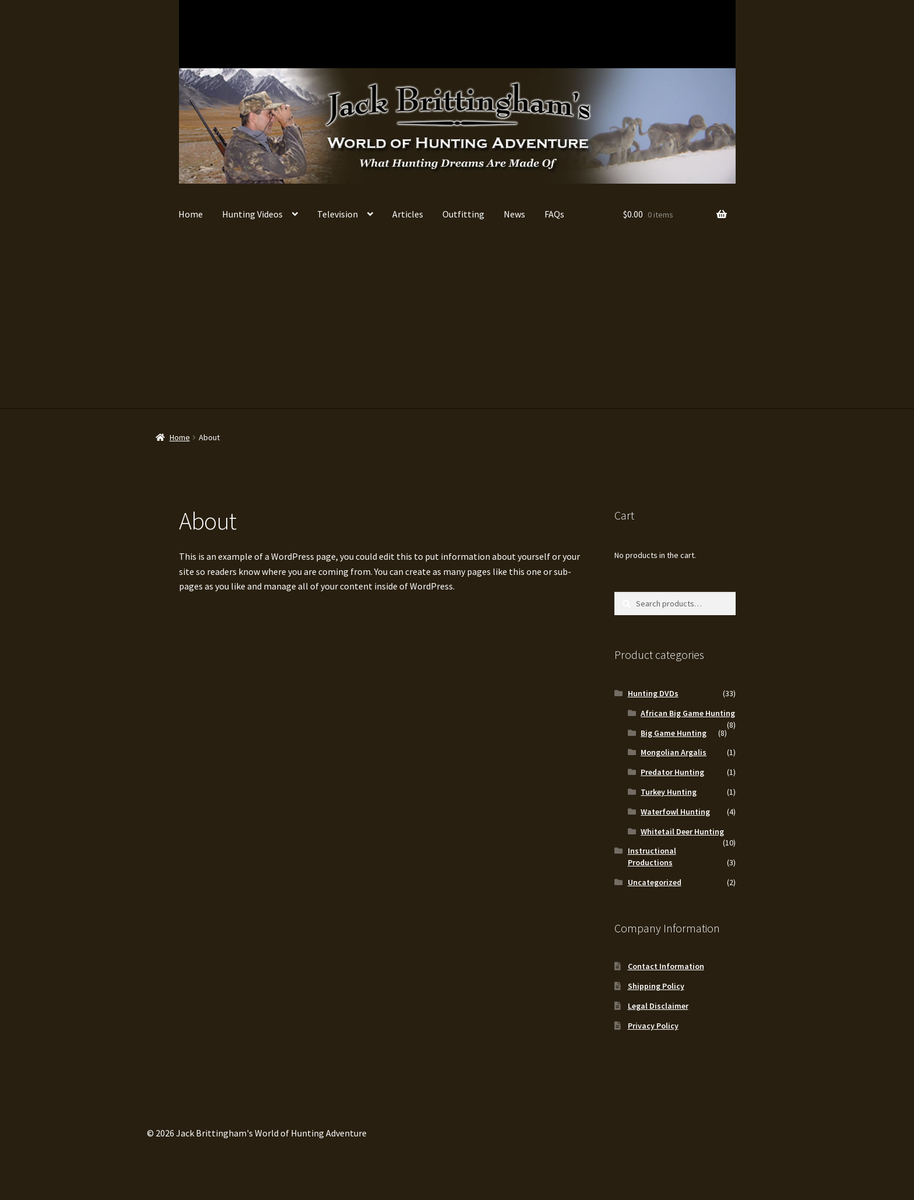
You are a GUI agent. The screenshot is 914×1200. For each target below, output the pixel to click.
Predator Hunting (495, 33)
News (514, 214)
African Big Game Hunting (358, 33)
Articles (407, 214)
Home (190, 214)
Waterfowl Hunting (426, 33)
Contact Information (666, 966)
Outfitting (463, 214)
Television (337, 214)
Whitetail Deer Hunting (220, 33)
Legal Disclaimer (658, 1006)
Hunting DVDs (653, 693)
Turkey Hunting (564, 33)
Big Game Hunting (289, 33)
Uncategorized (654, 882)
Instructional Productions (702, 33)
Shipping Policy (656, 986)
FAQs (554, 214)
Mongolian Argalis (633, 33)
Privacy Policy (653, 1025)
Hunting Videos (252, 214)
